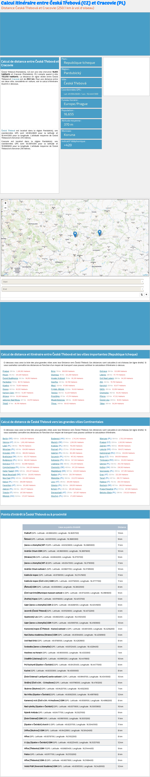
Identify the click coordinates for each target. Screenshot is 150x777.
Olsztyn (54, 496)
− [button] (5, 208)
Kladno (6, 386)
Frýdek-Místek (57, 389)
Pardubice (7, 382)
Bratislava (7, 457)
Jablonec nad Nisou (11, 400)
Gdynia (103, 464)
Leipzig (103, 449)
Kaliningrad (105, 453)
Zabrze (6, 489)
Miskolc (6, 496)
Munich (54, 442)
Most (53, 386)
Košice (103, 467)
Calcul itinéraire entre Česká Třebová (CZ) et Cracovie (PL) (63, 3)
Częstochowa (9, 467)
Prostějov (55, 396)
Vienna (6, 442)
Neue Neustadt (9, 475)
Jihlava (6, 396)
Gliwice (54, 485)
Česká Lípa (104, 400)
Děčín (102, 389)
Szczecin (55, 457)
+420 (68, 145)
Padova (103, 482)
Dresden (6, 453)
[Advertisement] (75, 34)
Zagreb (103, 446)
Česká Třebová (8, 130)
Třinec (54, 403)
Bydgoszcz (7, 460)
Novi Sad (6, 478)
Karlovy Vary (8, 393)
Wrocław (7, 449)
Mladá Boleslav (58, 400)
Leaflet (145, 275)
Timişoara (104, 460)
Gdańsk (54, 453)
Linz (53, 482)
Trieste (6, 493)
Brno (53, 371)
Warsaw (103, 439)
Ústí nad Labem (107, 378)
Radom (54, 475)
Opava (5, 389)
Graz (102, 475)
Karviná (103, 386)
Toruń (102, 478)
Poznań (54, 449)
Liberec (103, 375)
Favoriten (7, 485)
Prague (6, 371)
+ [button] (5, 203)
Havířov (54, 382)
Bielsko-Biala (106, 493)
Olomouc (55, 375)
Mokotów (55, 478)
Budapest (55, 439)
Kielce (5, 482)
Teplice (54, 393)
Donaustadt (56, 493)
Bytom (54, 489)
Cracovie (15, 79)
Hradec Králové (58, 378)
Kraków (54, 446)
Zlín (101, 382)
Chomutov (104, 393)
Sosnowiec (104, 471)
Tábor (102, 403)
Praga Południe (106, 489)
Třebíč (5, 403)
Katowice (55, 460)
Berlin (5, 439)
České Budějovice (10, 378)
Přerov (103, 396)
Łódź (5, 446)
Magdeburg (56, 471)
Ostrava (103, 371)
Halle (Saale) (8, 471)
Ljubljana (55, 464)
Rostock (103, 485)
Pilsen (5, 375)
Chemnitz (55, 467)
